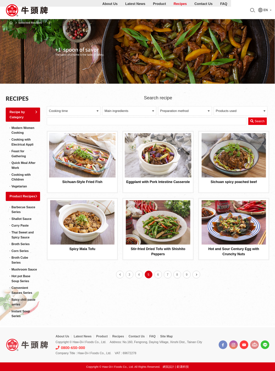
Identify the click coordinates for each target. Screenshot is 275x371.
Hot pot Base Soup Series (20, 279)
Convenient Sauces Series (21, 290)
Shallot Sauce (21, 218)
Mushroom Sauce (24, 269)
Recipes (180, 10)
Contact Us (203, 10)
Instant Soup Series (20, 314)
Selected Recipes (30, 22)
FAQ (223, 10)
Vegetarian (19, 186)
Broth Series (20, 244)
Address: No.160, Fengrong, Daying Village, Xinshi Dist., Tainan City (156, 342)
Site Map (166, 336)
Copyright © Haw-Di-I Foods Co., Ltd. (81, 342)
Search (252, 10)
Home (11, 22)
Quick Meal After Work (23, 165)
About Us (110, 10)
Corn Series (20, 251)
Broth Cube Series (19, 260)
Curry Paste (20, 225)
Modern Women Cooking (22, 130)
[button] (73, 111)
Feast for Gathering (18, 154)
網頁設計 (168, 366)
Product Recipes (22, 196)
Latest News (135, 10)
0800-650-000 (70, 347)
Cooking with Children (21, 177)
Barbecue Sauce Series (23, 210)
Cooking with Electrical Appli (22, 142)
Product (159, 10)
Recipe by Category (17, 114)
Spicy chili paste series (23, 302)
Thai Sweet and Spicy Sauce (22, 235)
